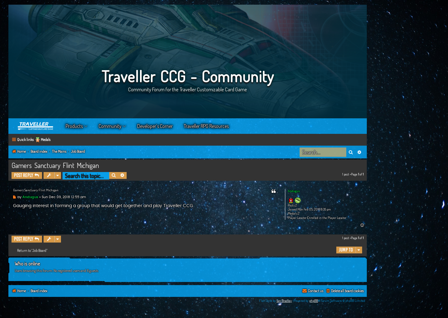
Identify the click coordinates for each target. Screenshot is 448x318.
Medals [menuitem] (45, 139)
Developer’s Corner (155, 126)
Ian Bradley (284, 300)
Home (35, 126)
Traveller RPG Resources (206, 126)
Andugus (294, 191)
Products (74, 126)
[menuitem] (344, 291)
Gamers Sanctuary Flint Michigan (55, 165)
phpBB (313, 300)
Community (110, 126)
